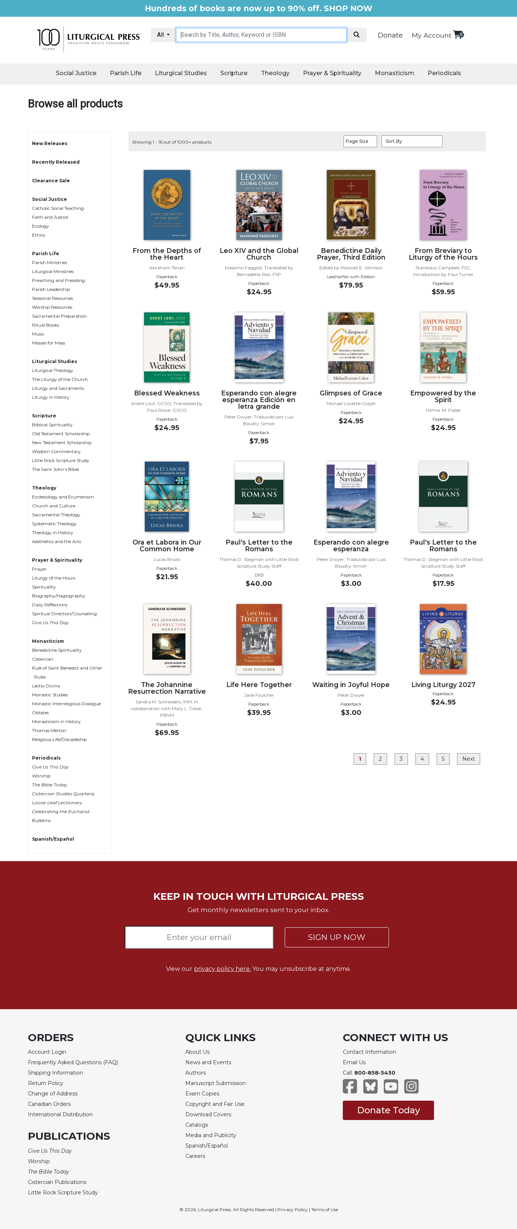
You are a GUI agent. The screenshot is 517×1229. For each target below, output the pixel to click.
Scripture (234, 73)
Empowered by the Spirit (443, 396)
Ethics (38, 235)
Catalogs (196, 1124)
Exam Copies (202, 1093)
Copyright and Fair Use (215, 1104)
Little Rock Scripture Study (60, 460)
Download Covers (208, 1114)
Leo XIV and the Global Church (259, 254)
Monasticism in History (56, 721)
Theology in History (52, 532)
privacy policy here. (222, 968)
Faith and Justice (50, 217)
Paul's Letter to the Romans (259, 545)
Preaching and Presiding (58, 280)
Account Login (47, 1052)
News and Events (208, 1062)
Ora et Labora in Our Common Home (167, 545)
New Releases (49, 143)
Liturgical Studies (181, 73)
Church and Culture (53, 505)
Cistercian (42, 659)
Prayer (39, 569)
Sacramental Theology (56, 514)
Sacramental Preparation (59, 316)
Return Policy (45, 1083)
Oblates (40, 712)
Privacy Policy (292, 1209)
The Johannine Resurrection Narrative (167, 688)
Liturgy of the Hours (53, 578)
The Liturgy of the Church (60, 379)
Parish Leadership (51, 289)
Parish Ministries (49, 262)
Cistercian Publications (57, 1182)
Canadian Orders (49, 1104)
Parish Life (125, 73)
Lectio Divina (46, 686)
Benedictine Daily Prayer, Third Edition (351, 254)
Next (468, 758)
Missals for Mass (48, 343)
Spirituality (44, 587)
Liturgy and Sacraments (58, 388)
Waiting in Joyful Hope (351, 685)
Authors (195, 1072)
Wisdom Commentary (56, 451)
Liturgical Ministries (53, 271)
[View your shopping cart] (457, 34)
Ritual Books (45, 325)
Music (38, 334)
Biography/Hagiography (58, 596)
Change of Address (52, 1093)
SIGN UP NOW (336, 937)
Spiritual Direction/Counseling (64, 613)
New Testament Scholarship (62, 442)
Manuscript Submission (215, 1083)
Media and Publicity (210, 1135)
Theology (275, 73)
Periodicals (444, 73)
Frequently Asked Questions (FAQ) (73, 1062)
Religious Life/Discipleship (59, 739)
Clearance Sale (51, 180)
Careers (195, 1156)
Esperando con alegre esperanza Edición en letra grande (259, 399)
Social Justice (76, 73)
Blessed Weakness (167, 393)
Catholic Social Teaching (58, 208)
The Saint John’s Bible (55, 469)
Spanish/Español (53, 839)
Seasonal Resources (52, 298)
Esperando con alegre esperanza (351, 545)
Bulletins (41, 820)
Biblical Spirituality (52, 424)
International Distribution (60, 1114)
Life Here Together (259, 685)
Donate (390, 35)
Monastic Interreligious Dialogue (66, 703)
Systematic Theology (54, 523)
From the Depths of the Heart (167, 254)
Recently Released (56, 162)
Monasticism (394, 73)
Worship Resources (52, 307)
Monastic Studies (50, 694)
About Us (197, 1052)
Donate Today (388, 1110)
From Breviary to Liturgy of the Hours (443, 254)
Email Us (354, 1062)
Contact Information (369, 1052)
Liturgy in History (51, 397)
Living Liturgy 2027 (443, 685)
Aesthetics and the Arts (56, 541)
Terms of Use (324, 1209)
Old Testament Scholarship (61, 433)
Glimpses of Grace (351, 393)
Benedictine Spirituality (57, 650)
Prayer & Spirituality (332, 73)
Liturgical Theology (52, 370)
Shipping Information (55, 1072)
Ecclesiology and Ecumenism (63, 497)
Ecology (40, 226)
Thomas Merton (49, 730)
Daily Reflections (49, 604)
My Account (431, 35)
